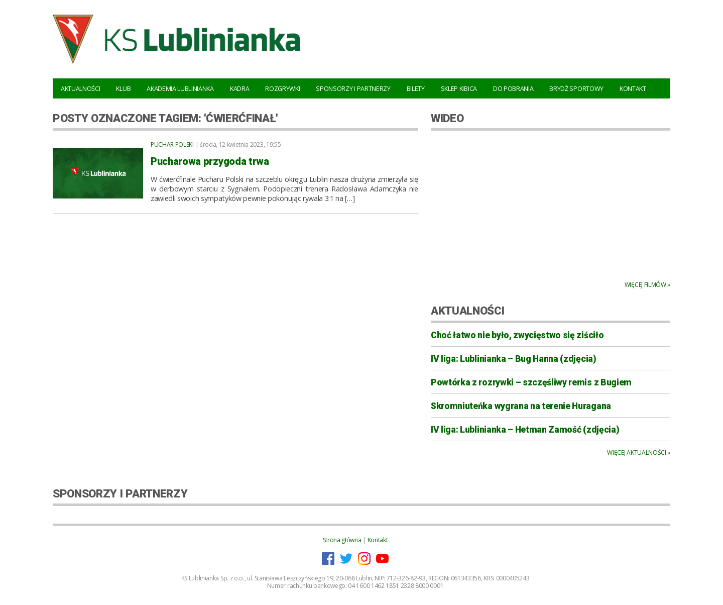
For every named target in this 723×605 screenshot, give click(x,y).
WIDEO (447, 118)
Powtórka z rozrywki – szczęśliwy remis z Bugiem (531, 382)
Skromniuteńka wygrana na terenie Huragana (521, 406)
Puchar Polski (172, 144)
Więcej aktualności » (638, 452)
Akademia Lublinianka (180, 88)
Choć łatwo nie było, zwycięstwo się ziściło (517, 335)
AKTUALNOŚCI (467, 310)
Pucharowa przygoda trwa (210, 161)
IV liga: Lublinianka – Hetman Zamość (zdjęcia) (525, 430)
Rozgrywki (282, 88)
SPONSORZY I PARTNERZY (120, 493)
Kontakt (633, 88)
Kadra (239, 88)
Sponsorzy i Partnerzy (353, 88)
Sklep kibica (459, 88)
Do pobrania (513, 88)
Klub (123, 88)
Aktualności (80, 88)
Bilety (416, 88)
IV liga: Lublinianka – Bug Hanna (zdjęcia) (513, 359)
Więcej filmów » (647, 284)
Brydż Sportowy (576, 88)
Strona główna (342, 540)
